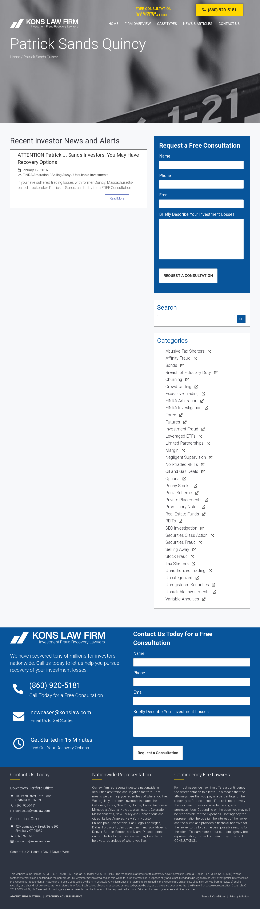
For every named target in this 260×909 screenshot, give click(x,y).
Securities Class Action (186, 535)
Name (164, 156)
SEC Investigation (181, 528)
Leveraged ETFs (180, 436)
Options (172, 478)
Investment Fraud (181, 429)
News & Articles (197, 30)
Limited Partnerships (184, 443)
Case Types (167, 30)
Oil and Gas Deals (181, 471)
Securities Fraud (180, 542)
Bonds (171, 365)
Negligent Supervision (185, 457)
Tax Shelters (177, 563)
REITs (170, 520)
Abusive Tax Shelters (185, 351)
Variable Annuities (182, 599)
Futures (172, 422)
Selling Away (60, 175)
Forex (170, 414)
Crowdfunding (178, 386)
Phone (165, 175)
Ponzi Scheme (178, 492)
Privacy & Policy (239, 896)
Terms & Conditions (213, 896)
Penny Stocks (178, 485)
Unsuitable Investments (90, 175)
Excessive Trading (182, 393)
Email (164, 194)
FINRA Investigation (183, 407)
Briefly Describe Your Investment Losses (197, 214)
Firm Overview (138, 30)
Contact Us (229, 30)
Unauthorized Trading (185, 570)
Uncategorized (178, 577)
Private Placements (183, 499)
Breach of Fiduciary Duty (188, 372)
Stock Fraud (176, 556)
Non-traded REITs (181, 464)
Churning (173, 379)
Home (113, 30)
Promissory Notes (182, 506)
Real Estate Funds (182, 514)
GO (241, 319)
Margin (172, 450)
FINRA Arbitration (36, 175)
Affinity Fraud (178, 358)
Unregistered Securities (187, 584)
